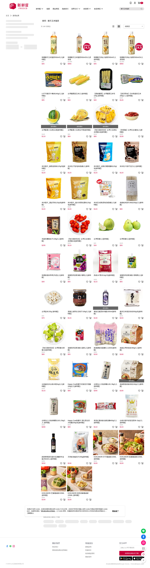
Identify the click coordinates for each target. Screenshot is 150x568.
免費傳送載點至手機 (132, 553)
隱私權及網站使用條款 (60, 550)
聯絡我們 (88, 557)
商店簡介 (55, 547)
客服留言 (88, 550)
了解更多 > (30, 513)
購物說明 (88, 547)
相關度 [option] (127, 26)
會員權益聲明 (89, 553)
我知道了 (115, 511)
